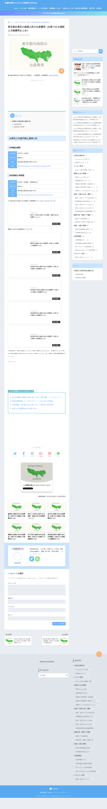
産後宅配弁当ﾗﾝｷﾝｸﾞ (82, 180)
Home (16, 8)
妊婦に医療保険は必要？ (84, 229)
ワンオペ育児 (80, 166)
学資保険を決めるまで (83, 233)
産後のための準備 (81, 173)
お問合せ (99, 8)
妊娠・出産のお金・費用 (83, 194)
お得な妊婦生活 (80, 155)
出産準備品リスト (82, 240)
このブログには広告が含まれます (53, 13)
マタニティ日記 (80, 254)
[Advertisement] (37, 95)
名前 (10, 609)
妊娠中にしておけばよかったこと (86, 190)
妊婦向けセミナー (82, 162)
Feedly (37, 572)
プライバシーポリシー (60, 803)
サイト (10, 625)
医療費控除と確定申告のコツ (85, 201)
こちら (12, 367)
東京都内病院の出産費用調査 (56, 507)
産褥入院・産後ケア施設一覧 (85, 222)
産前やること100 (68, 8)
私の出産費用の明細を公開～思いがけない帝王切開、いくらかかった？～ (37, 408)
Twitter (31, 572)
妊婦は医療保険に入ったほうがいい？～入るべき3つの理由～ (33, 412)
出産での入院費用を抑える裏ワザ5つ (24, 419)
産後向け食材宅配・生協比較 (85, 184)
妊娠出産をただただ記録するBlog (21, 2)
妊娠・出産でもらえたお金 (84, 208)
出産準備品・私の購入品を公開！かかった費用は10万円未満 (32, 415)
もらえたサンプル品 (82, 159)
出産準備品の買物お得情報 (84, 243)
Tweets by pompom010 (47, 672)
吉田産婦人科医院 (19, 127)
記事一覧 (92, 8)
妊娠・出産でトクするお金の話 (86, 198)
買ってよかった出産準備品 (84, 247)
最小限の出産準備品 (81, 8)
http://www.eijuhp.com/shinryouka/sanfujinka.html (34, 166)
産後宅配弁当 (32, 8)
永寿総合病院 (18, 124)
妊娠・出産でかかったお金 (84, 205)
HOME (53, 800)
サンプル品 (23, 8)
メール (11, 617)
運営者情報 (43, 803)
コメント (12, 594)
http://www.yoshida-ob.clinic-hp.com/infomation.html (35, 195)
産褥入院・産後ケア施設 (83, 215)
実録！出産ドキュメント (84, 257)
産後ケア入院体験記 (82, 219)
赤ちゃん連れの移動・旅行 (84, 170)
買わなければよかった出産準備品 (86, 250)
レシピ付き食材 (42, 8)
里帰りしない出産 (82, 177)
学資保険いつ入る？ (55, 8)
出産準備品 (79, 236)
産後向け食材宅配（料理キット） (86, 187)
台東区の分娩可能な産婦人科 (21, 121)
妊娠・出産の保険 (81, 225)
